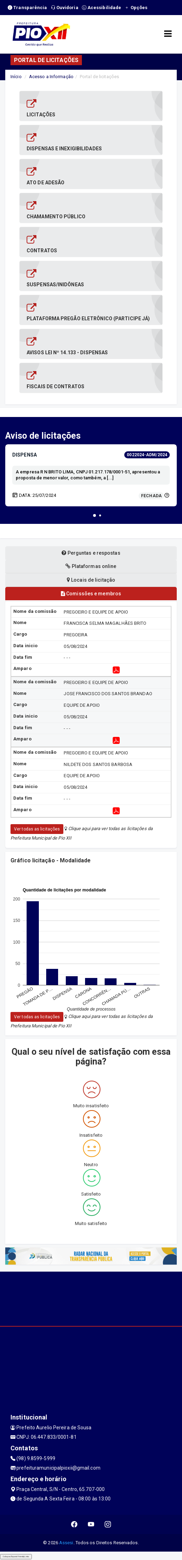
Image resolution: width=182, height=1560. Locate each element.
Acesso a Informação (51, 76)
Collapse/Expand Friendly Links (16, 1556)
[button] (94, 515)
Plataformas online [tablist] (90, 566)
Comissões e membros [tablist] (91, 593)
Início (16, 76)
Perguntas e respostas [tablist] (91, 553)
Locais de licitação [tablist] (91, 580)
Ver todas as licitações (37, 829)
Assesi (66, 1542)
